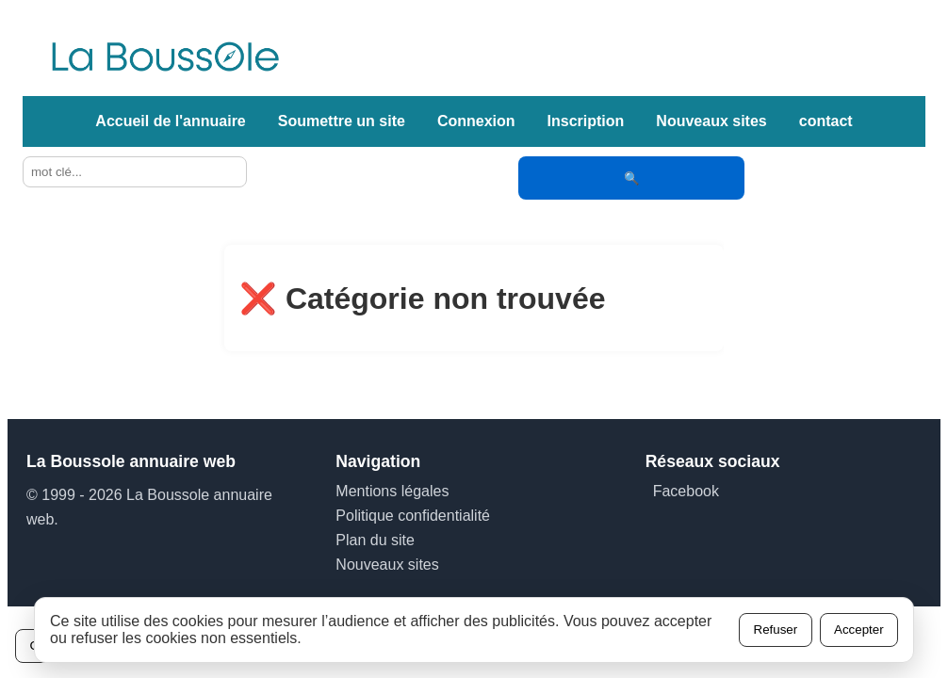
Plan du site (375, 540)
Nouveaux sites (711, 121)
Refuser (776, 629)
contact (826, 121)
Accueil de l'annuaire (170, 121)
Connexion (476, 121)
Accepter (859, 629)
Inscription (586, 121)
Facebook (686, 491)
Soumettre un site (341, 121)
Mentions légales (392, 491)
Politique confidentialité (412, 516)
